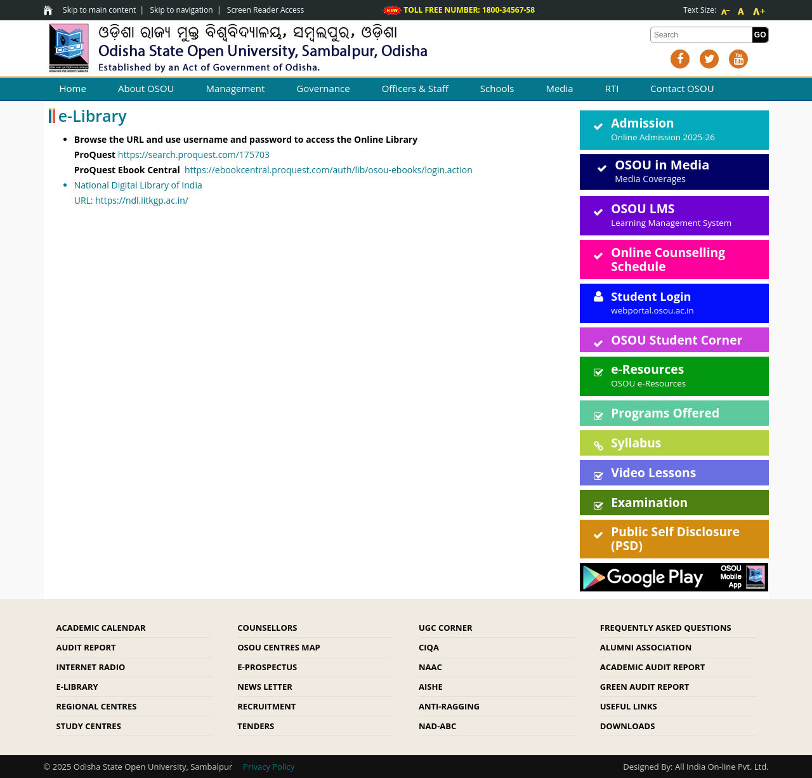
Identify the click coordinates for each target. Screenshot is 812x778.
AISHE (431, 686)
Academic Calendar (101, 627)
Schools (497, 88)
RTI (612, 88)
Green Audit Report (645, 686)
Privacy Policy (268, 766)
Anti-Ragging (449, 706)
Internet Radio (91, 667)
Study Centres (88, 726)
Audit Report (86, 647)
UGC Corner (446, 627)
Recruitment (266, 706)
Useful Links (628, 706)
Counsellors (267, 627)
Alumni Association (646, 647)
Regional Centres (96, 706)
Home (73, 88)
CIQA (429, 647)
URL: (314, 192)
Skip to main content (99, 9)
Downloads (627, 726)
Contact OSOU (682, 88)
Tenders (255, 726)
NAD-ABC (437, 726)
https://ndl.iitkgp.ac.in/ (141, 200)
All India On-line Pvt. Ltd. (722, 766)
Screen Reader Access (265, 9)
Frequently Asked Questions (665, 627)
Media (559, 88)
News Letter (264, 686)
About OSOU (146, 88)
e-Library (77, 686)
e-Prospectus (267, 667)
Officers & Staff (415, 88)
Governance (323, 88)
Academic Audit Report (652, 667)
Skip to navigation (181, 9)
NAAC (430, 667)
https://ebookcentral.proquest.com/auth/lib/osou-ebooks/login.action (329, 170)
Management (235, 88)
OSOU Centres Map (278, 647)
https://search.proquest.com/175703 (194, 154)
